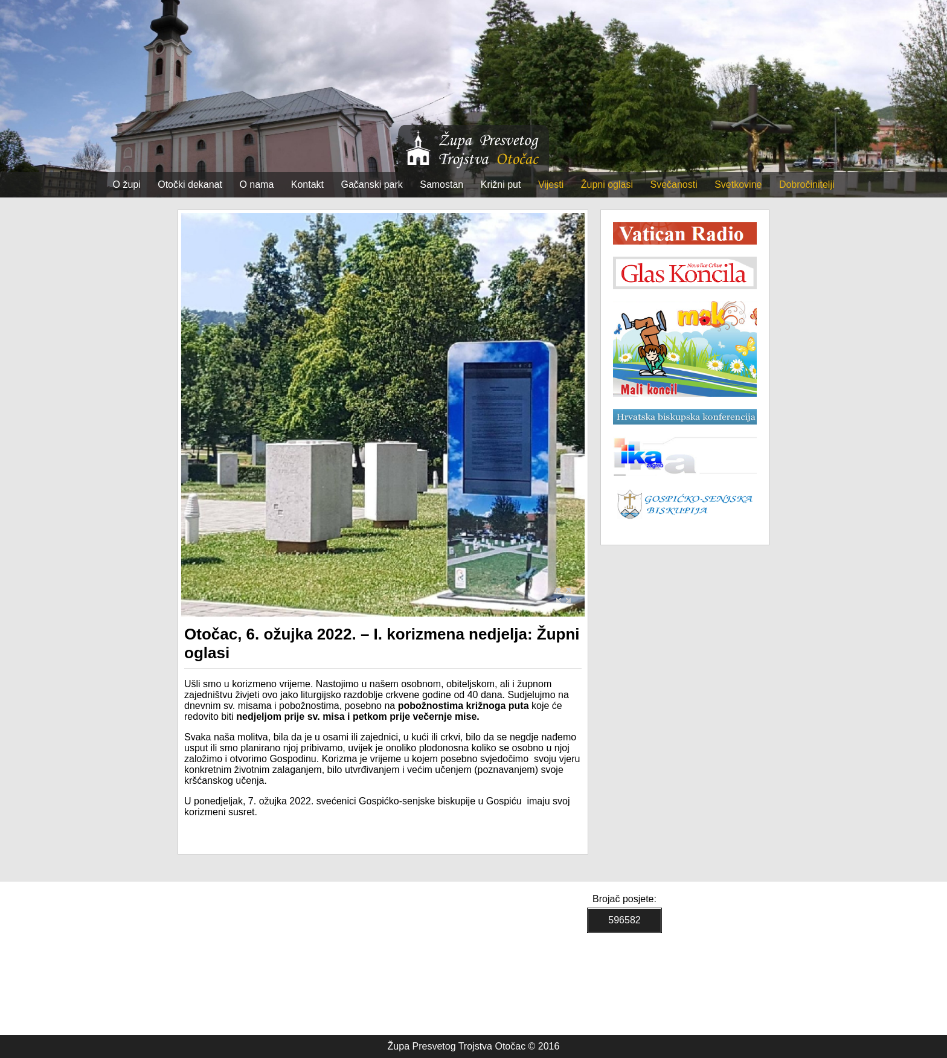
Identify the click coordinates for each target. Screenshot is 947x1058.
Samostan (441, 184)
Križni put (501, 184)
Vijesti (550, 184)
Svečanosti (673, 184)
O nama (256, 184)
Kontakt (307, 184)
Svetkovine (738, 184)
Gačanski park (372, 184)
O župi (127, 184)
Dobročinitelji (807, 184)
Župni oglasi (607, 184)
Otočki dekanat (190, 184)
